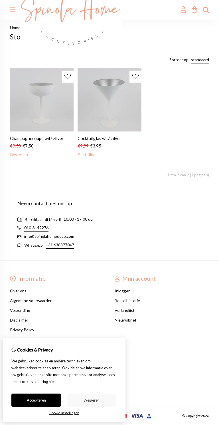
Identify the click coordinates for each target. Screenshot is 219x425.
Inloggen (123, 290)
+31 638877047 (60, 244)
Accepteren (36, 400)
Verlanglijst (125, 310)
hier (52, 381)
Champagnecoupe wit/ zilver (37, 138)
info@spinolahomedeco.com (49, 236)
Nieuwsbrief (125, 320)
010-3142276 (36, 227)
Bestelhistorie (127, 300)
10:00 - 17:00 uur (79, 219)
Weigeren (92, 400)
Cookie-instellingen (64, 413)
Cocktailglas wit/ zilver (99, 138)
